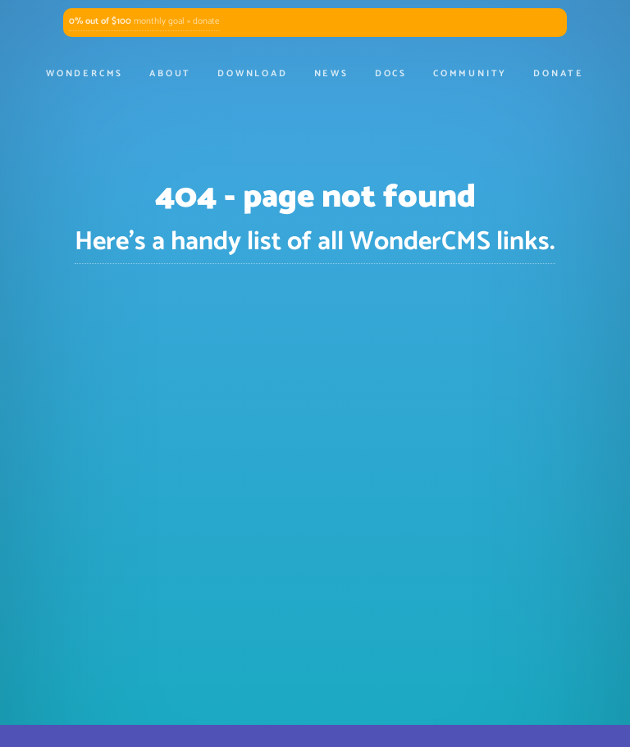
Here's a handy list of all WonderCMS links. (315, 242)
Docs (391, 73)
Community (470, 73)
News (331, 73)
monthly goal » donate (144, 21)
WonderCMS (84, 73)
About (170, 73)
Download (252, 73)
